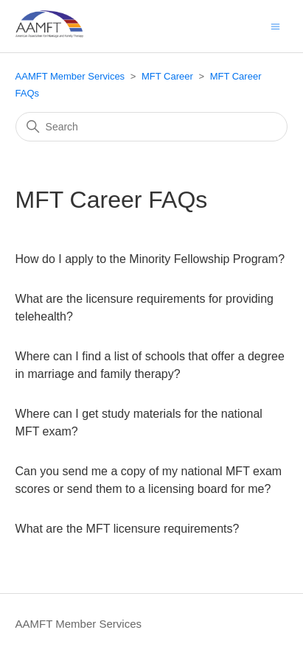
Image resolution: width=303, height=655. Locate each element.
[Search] (151, 126)
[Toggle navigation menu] (275, 25)
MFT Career (167, 76)
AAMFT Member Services (70, 76)
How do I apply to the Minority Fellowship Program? (150, 259)
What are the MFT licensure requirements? (127, 528)
